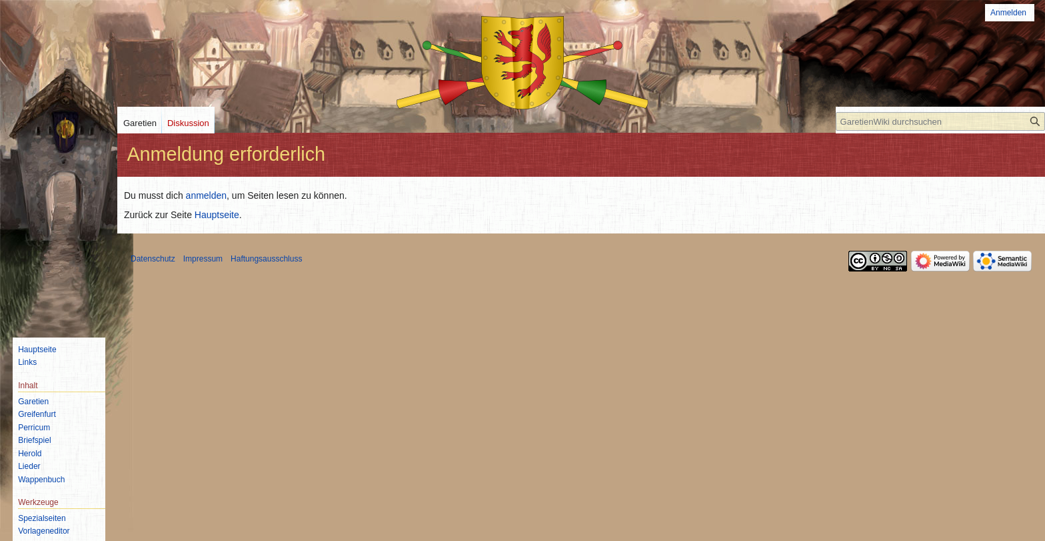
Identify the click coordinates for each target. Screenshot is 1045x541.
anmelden (206, 195)
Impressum (203, 258)
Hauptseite (217, 214)
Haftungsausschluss (266, 258)
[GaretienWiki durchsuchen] (940, 121)
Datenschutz (153, 258)
